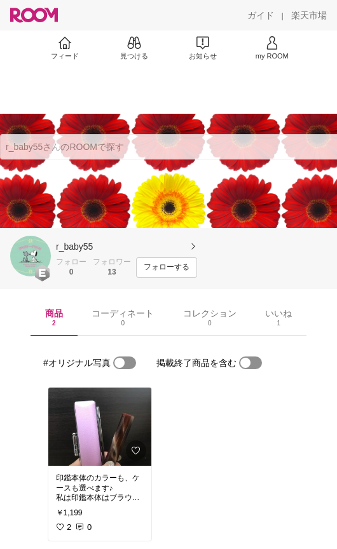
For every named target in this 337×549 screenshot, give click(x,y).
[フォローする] (166, 267)
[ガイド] (260, 15)
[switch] (124, 362)
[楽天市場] (309, 15)
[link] (99, 427)
